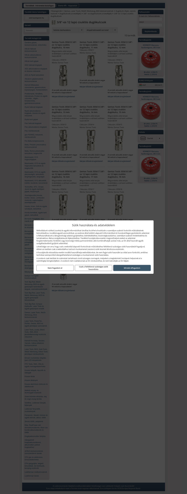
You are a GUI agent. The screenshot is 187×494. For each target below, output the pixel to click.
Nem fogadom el (55, 268)
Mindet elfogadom (132, 268)
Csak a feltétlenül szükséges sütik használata (93, 268)
